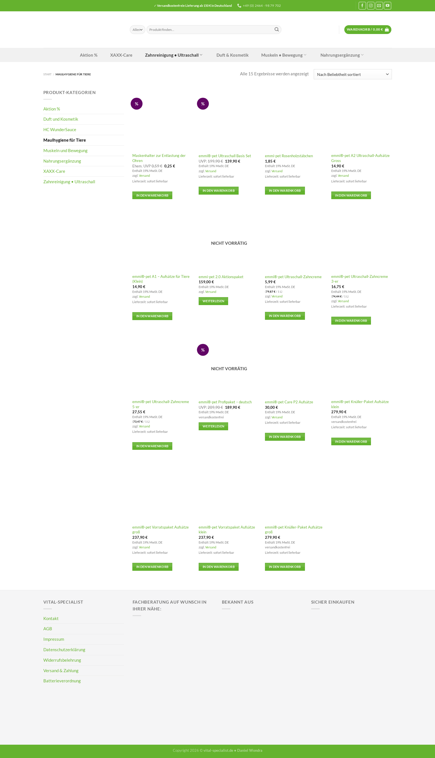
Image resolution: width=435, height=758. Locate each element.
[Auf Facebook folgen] (362, 6)
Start (47, 74)
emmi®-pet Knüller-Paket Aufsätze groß (293, 529)
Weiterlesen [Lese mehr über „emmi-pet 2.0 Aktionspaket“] (213, 301)
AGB (47, 628)
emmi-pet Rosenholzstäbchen (289, 156)
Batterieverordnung (62, 680)
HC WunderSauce (59, 129)
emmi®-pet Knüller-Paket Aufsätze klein (360, 404)
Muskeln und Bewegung (65, 150)
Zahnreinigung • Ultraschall (168, 55)
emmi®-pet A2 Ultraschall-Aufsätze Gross (360, 158)
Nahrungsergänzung (337, 55)
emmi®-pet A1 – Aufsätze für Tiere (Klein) (161, 279)
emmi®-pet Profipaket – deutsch (225, 402)
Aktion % (83, 55)
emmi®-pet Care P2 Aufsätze (289, 402)
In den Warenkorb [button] (152, 195)
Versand (144, 175)
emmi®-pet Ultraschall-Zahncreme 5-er (160, 404)
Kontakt (51, 618)
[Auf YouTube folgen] (387, 6)
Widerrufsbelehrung (62, 660)
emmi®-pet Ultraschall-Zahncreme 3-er (359, 279)
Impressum (53, 639)
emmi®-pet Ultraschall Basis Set (225, 156)
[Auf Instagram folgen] (371, 6)
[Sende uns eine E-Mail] (379, 6)
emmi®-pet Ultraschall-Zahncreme (293, 276)
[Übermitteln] (276, 29)
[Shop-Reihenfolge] (353, 74)
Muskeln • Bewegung (278, 55)
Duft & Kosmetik (228, 55)
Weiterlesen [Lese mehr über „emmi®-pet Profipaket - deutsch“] (213, 426)
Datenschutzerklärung (64, 649)
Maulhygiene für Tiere (64, 139)
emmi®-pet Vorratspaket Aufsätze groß (160, 529)
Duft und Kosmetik (60, 119)
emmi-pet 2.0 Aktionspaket (221, 276)
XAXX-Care (116, 55)
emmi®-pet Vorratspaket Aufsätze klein (227, 529)
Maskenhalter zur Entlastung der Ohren (159, 158)
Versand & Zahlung (60, 670)
